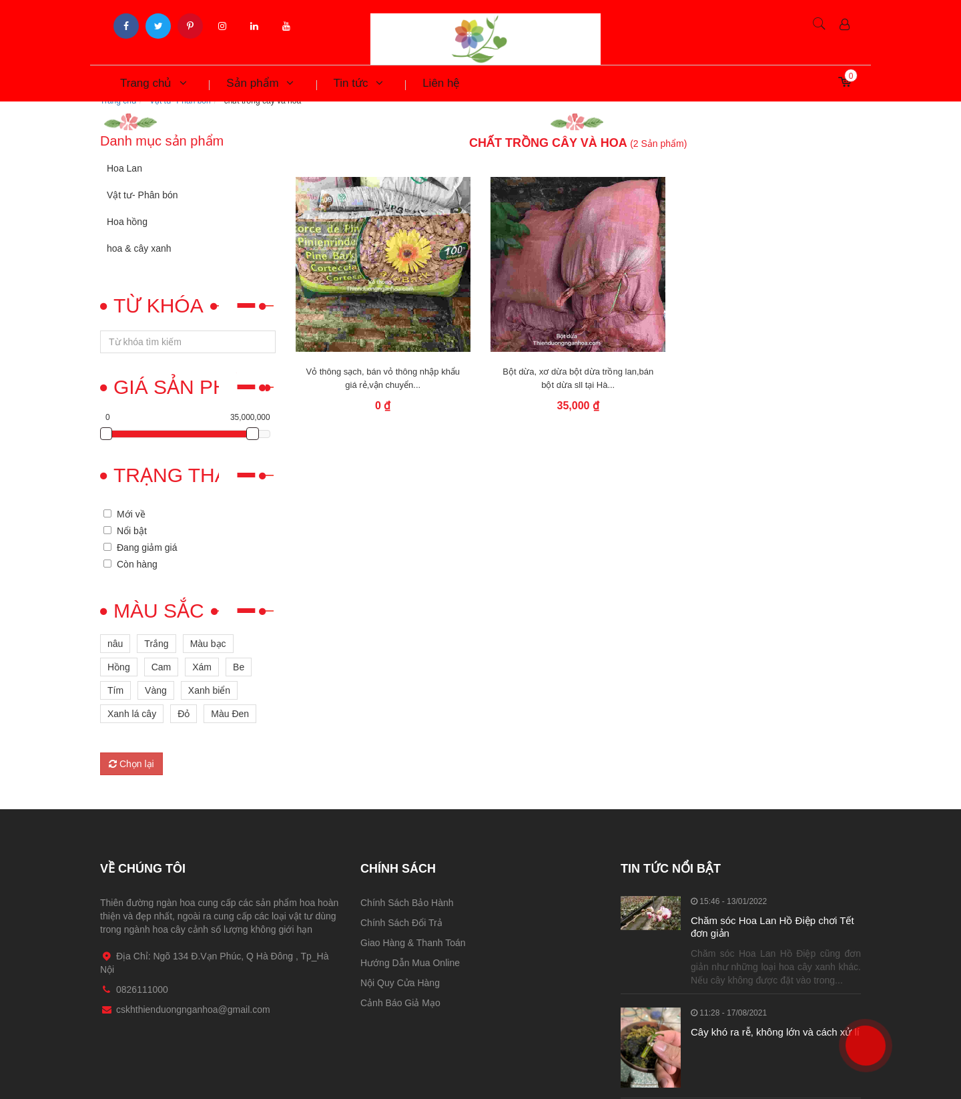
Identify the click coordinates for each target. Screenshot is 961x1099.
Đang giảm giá (147, 547)
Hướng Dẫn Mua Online (410, 962)
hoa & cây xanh (139, 248)
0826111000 (856, 1021)
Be (238, 667)
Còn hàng (137, 564)
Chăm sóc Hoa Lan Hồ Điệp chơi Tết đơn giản (772, 927)
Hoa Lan (124, 168)
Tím (115, 690)
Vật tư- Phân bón (142, 195)
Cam (161, 667)
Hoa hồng (127, 221)
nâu (115, 643)
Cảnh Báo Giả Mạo (400, 1003)
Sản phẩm (259, 83)
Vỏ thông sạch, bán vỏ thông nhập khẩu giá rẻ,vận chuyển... (383, 378)
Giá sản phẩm (185, 387)
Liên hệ (441, 83)
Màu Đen (230, 713)
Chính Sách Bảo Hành (407, 902)
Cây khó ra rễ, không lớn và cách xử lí (775, 1032)
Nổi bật (132, 530)
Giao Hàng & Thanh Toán (413, 942)
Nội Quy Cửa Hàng (400, 982)
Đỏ (184, 713)
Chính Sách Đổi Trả (401, 922)
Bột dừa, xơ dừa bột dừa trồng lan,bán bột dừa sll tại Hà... (578, 378)
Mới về (131, 514)
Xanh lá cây (131, 713)
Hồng (118, 667)
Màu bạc (208, 643)
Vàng (156, 690)
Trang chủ (153, 83)
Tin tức (358, 83)
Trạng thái (173, 475)
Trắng (156, 643)
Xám (202, 667)
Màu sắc (158, 611)
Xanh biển (209, 690)
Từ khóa (158, 305)
